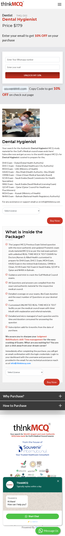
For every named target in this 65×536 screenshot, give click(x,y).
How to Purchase (34, 406)
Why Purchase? (34, 396)
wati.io (34, 522)
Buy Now (55, 220)
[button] (32, 516)
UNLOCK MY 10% (32, 75)
